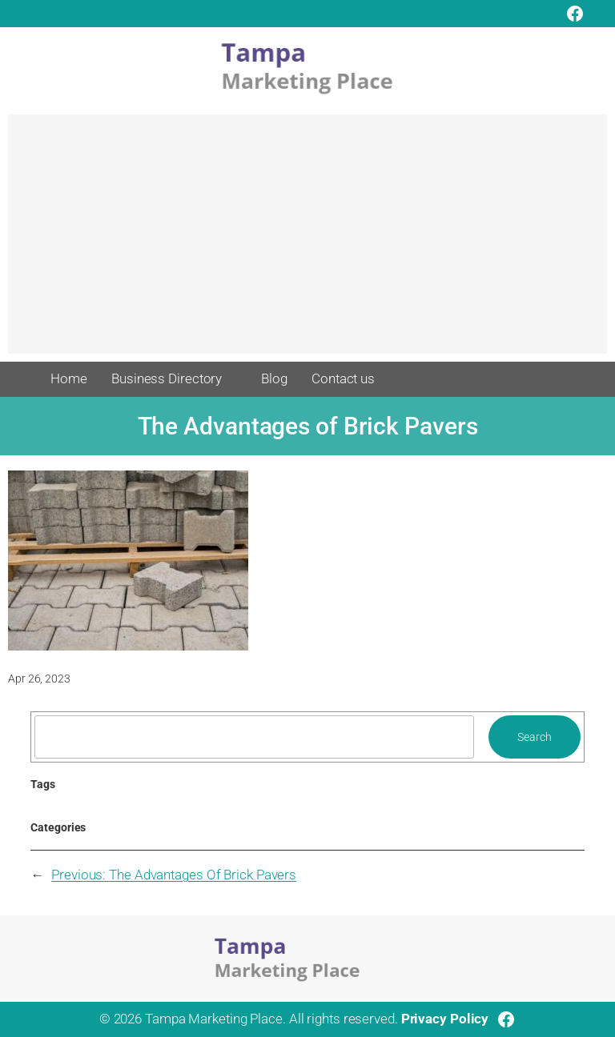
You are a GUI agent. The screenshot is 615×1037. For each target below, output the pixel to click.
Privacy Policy (445, 1019)
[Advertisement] (307, 242)
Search (534, 737)
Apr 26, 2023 (39, 678)
